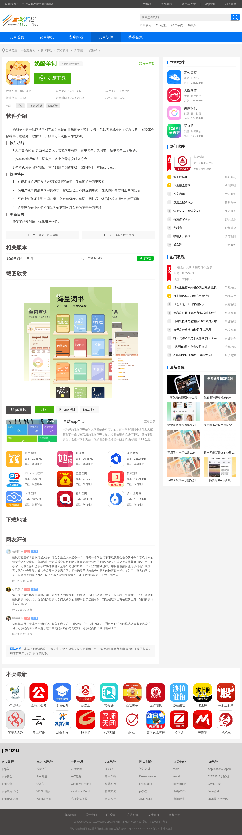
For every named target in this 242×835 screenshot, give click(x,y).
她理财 (80, 453)
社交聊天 (230, 211)
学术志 (226, 732)
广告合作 (133, 814)
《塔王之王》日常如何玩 (188, 304)
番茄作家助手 (181, 219)
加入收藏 (230, 4)
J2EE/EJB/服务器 (219, 776)
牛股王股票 (226, 705)
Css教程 (161, 25)
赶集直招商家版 (183, 202)
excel (176, 776)
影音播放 (230, 228)
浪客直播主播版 (124, 235)
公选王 (85, 705)
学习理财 (79, 50)
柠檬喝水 (15, 705)
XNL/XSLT (145, 798)
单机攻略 (230, 321)
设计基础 (144, 769)
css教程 (110, 761)
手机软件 (230, 296)
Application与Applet (220, 769)
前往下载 (145, 258)
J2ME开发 (214, 783)
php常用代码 (10, 791)
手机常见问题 (79, 798)
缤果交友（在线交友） (187, 210)
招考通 (179, 732)
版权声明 (174, 814)
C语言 (40, 783)
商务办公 (230, 177)
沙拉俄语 (179, 705)
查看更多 (149, 421)
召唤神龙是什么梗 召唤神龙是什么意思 (197, 355)
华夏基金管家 (181, 185)
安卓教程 (76, 769)
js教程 (143, 791)
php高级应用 (10, 798)
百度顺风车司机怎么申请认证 (191, 295)
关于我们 (91, 814)
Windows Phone (81, 783)
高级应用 (110, 798)
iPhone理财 (35, 105)
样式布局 (110, 791)
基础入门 (42, 769)
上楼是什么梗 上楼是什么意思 (193, 267)
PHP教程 (145, 25)
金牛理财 (30, 453)
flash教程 (166, 4)
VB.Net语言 (43, 791)
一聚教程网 (28, 50)
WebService (43, 798)
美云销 (202, 732)
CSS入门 (110, 769)
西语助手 (132, 705)
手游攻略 (230, 287)
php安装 (7, 783)
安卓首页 (17, 37)
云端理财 (30, 493)
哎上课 (202, 705)
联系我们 (112, 814)
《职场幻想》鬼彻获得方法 (190, 346)
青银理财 (81, 493)
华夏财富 (199, 156)
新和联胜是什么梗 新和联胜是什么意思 (197, 312)
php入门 (7, 769)
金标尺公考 (38, 705)
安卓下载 (46, 50)
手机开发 (77, 761)
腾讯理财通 (134, 493)
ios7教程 (76, 776)
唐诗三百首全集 (48, 235)
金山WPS (179, 791)
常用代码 (110, 776)
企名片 (132, 732)
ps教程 (146, 4)
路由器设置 (189, 4)
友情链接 (153, 814)
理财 (20, 105)
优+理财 (132, 473)
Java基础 (213, 791)
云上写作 (39, 732)
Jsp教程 (210, 4)
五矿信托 (156, 705)
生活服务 (230, 194)
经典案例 (110, 783)
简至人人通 (15, 732)
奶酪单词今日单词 (20, 258)
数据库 (192, 25)
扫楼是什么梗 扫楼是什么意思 (192, 329)
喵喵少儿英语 (181, 236)
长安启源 (179, 193)
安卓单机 (46, 37)
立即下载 (56, 78)
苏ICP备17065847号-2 (155, 821)
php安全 (7, 776)
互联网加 (187, 279)
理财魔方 (132, 453)
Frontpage (145, 783)
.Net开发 (41, 776)
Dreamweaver (148, 776)
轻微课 (109, 705)
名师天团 (109, 732)
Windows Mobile (81, 791)
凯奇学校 (62, 732)
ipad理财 (53, 105)
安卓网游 (76, 37)
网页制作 (145, 761)
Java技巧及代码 (218, 798)
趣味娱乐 (230, 219)
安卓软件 (106, 37)
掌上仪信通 (180, 177)
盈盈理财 (81, 473)
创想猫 (177, 227)
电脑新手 (179, 798)
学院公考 (62, 705)
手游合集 (135, 37)
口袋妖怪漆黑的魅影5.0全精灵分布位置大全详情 (203, 321)
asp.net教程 (44, 761)
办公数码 (179, 761)
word (176, 769)
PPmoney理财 (34, 473)
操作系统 (177, 25)
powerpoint (180, 783)
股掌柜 (85, 732)
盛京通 (177, 244)
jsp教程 (213, 761)
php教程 (8, 761)
